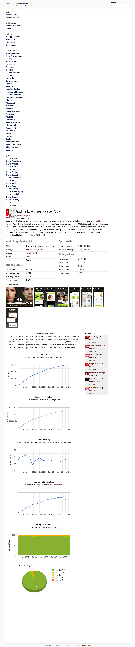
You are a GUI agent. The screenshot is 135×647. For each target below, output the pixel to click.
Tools (8, 139)
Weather (9, 150)
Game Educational (14, 178)
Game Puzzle (11, 186)
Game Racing (12, 189)
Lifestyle (10, 100)
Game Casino (12, 172)
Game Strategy (12, 200)
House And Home (13, 95)
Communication (13, 73)
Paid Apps (10, 39)
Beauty (9, 59)
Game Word (11, 205)
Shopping (10, 131)
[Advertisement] (73, 4)
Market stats (11, 15)
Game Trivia (11, 202)
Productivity (11, 128)
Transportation (12, 142)
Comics (9, 70)
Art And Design (12, 53)
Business (10, 67)
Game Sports (12, 197)
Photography (11, 125)
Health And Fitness (14, 92)
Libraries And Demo (15, 97)
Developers (11, 45)
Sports (9, 136)
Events (9, 84)
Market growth (12, 17)
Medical (9, 109)
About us (76, 645)
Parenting (10, 120)
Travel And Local (13, 144)
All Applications (13, 37)
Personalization (13, 122)
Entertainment (12, 81)
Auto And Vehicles (14, 56)
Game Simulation (13, 194)
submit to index (13, 26)
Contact (84, 645)
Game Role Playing (14, 191)
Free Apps (10, 42)
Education (10, 78)
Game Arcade (12, 164)
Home (90, 645)
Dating (9, 75)
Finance (9, 86)
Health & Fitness (33, 253)
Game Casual (12, 175)
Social (8, 133)
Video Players (12, 147)
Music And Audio (13, 111)
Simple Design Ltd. (24, 216)
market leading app (55, 485)
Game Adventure (13, 161)
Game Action (11, 158)
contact (9, 28)
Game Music (11, 183)
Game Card (11, 169)
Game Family (12, 180)
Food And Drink (13, 89)
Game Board (11, 167)
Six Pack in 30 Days (97, 373)
